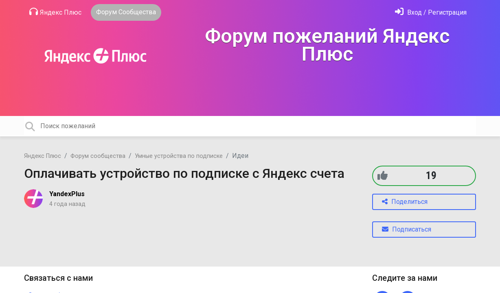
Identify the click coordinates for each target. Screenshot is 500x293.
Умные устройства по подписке (179, 156)
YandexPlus (67, 194)
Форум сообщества (97, 156)
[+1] (382, 175)
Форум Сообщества (126, 12)
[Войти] (431, 12)
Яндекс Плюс (55, 11)
